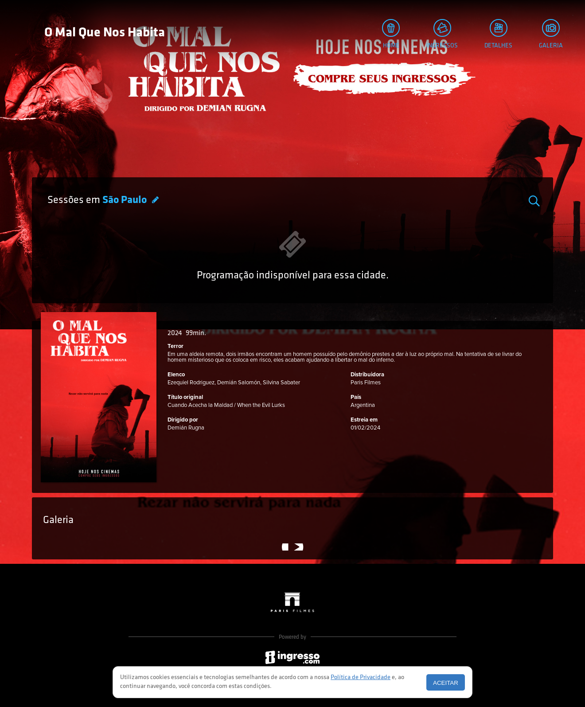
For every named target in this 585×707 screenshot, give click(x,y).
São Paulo (125, 200)
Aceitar (445, 683)
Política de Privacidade (360, 677)
